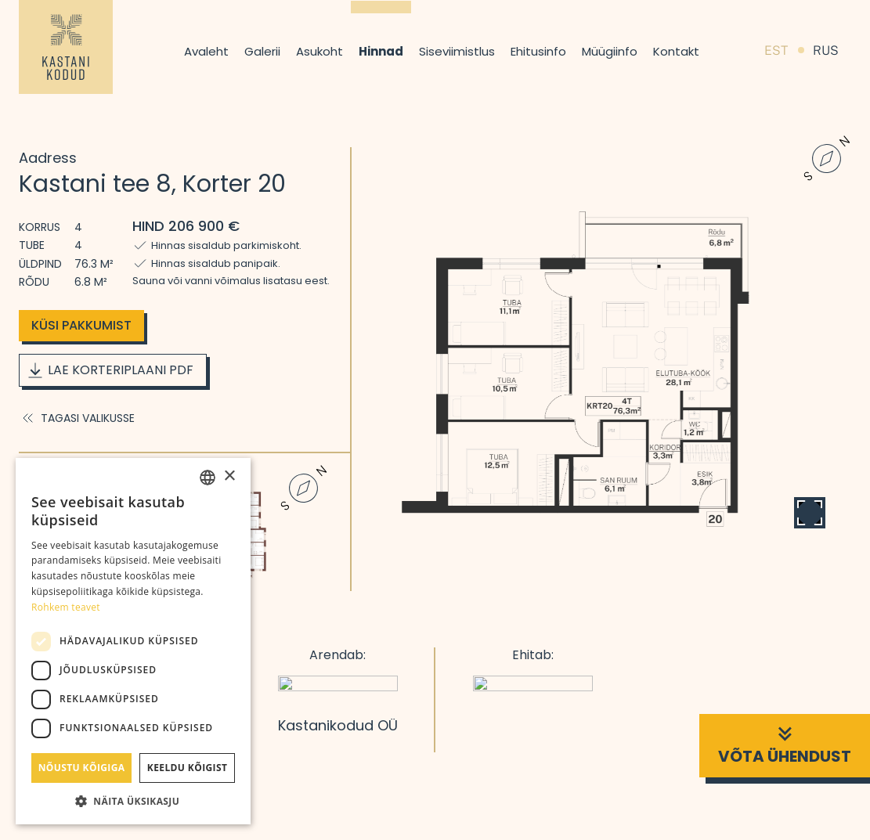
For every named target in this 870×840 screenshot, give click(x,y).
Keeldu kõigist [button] (187, 767)
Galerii (262, 51)
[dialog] (133, 641)
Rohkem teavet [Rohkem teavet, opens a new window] (65, 607)
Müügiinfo (609, 51)
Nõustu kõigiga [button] (81, 767)
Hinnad (381, 51)
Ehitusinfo (538, 51)
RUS (826, 50)
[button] (133, 801)
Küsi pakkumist (81, 325)
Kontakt (676, 51)
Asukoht (319, 51)
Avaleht (206, 51)
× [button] (229, 476)
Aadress (48, 158)
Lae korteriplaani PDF (109, 370)
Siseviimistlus (457, 51)
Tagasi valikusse (77, 418)
